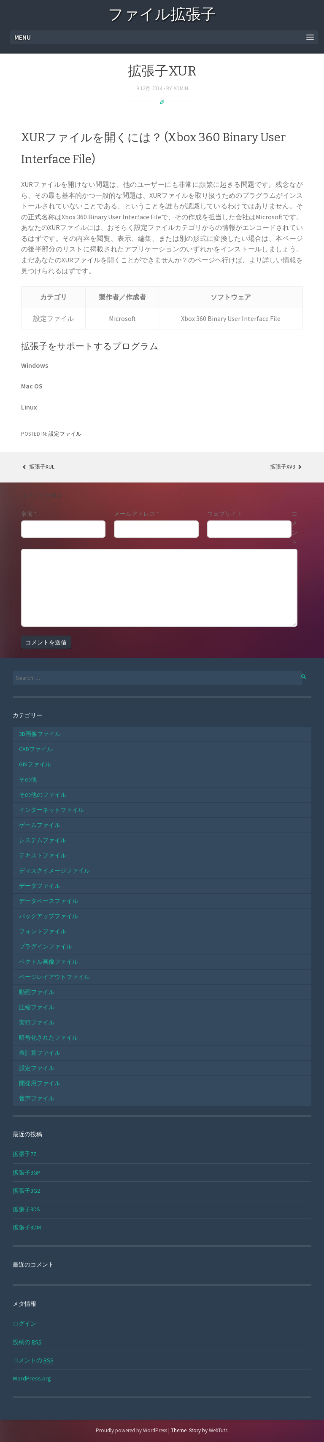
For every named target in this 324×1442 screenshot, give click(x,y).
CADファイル (36, 749)
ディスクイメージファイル (54, 870)
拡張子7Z (25, 1154)
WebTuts (218, 1430)
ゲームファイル (39, 825)
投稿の (27, 1342)
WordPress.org (32, 1378)
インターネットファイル (51, 810)
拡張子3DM (27, 1227)
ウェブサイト (225, 514)
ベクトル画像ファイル (48, 961)
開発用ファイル (39, 1083)
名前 (29, 514)
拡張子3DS (26, 1209)
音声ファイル (36, 1098)
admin (180, 88)
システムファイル (42, 840)
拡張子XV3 (286, 466)
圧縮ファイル (36, 1007)
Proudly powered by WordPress (131, 1430)
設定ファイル (65, 433)
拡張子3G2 (26, 1190)
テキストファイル (42, 855)
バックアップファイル (48, 916)
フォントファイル (42, 931)
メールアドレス (136, 514)
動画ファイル (36, 992)
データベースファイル (48, 901)
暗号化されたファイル (48, 1037)
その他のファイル (42, 794)
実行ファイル (36, 1022)
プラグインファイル (45, 946)
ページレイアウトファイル (54, 977)
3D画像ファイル (40, 734)
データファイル (39, 885)
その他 (28, 779)
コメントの (33, 1360)
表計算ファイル (39, 1053)
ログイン (24, 1323)
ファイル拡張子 (162, 16)
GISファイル (35, 764)
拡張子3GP (26, 1172)
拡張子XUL (37, 466)
